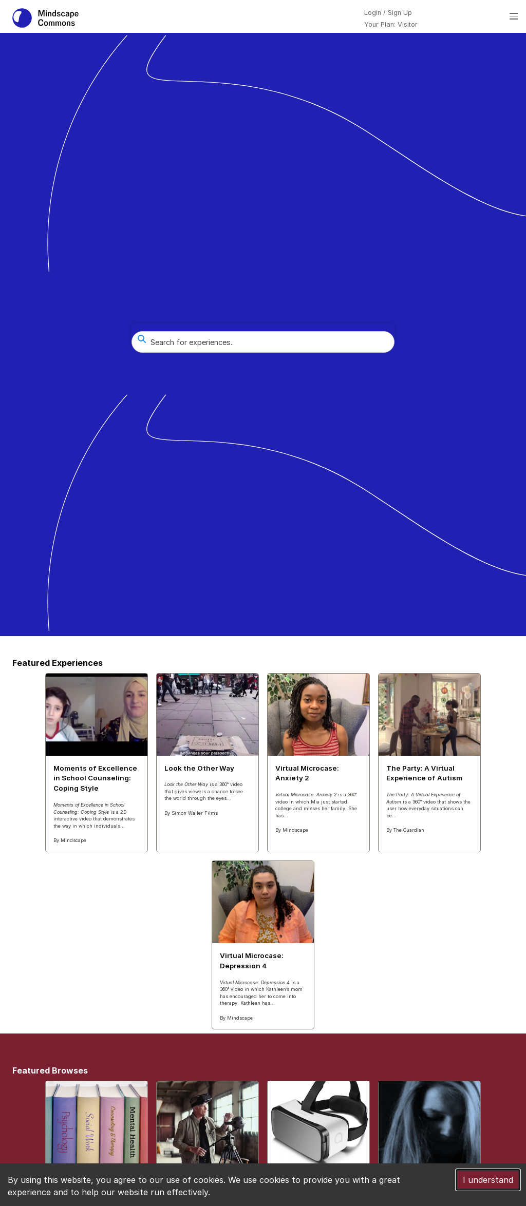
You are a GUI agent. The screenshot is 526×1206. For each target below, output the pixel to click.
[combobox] (263, 342)
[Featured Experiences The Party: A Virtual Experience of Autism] (429, 757)
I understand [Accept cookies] (488, 1180)
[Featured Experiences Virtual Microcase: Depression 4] (263, 945)
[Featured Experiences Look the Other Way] (207, 749)
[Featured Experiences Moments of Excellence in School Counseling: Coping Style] (96, 763)
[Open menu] (514, 16)
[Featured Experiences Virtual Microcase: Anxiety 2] (318, 757)
